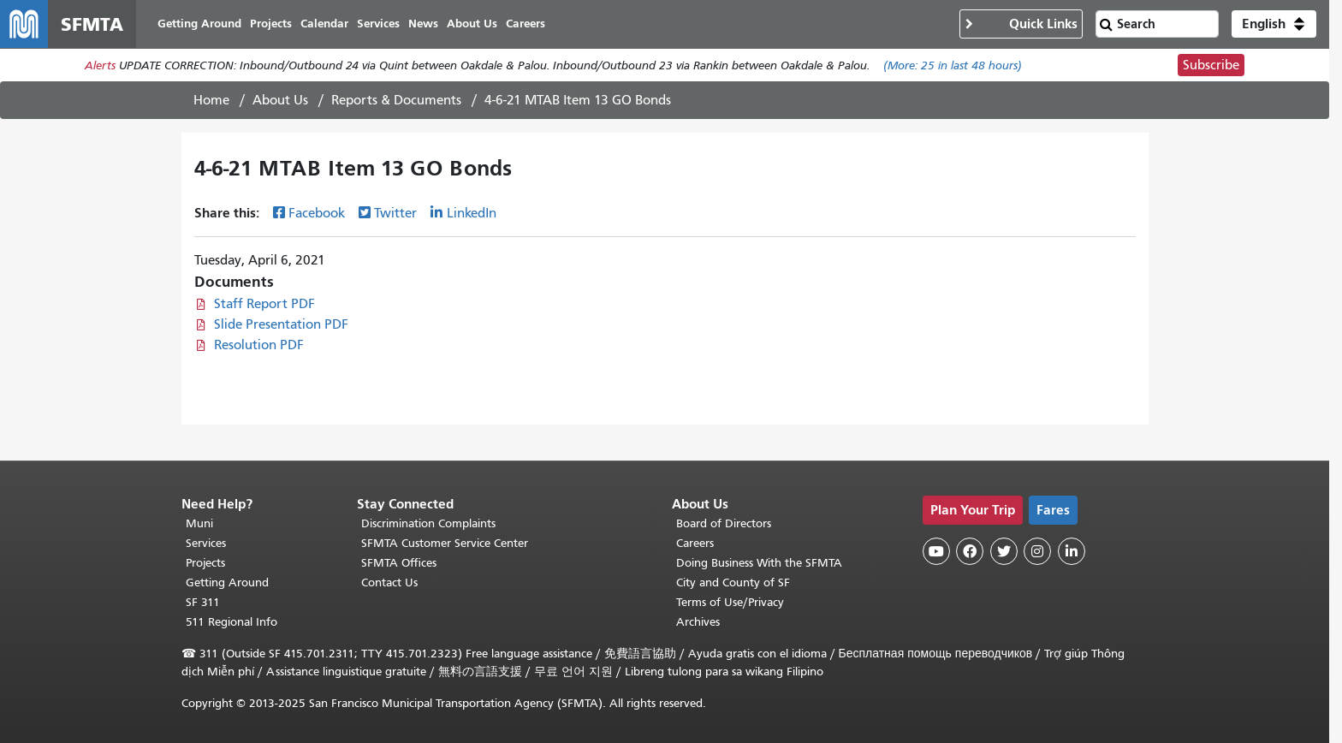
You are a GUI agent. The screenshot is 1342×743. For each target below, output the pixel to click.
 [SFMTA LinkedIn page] (1072, 551)
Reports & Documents (396, 100)
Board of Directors (723, 523)
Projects (205, 563)
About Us (280, 100)
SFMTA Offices (398, 563)
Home (211, 100)
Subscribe (1211, 65)
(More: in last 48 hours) (952, 65)
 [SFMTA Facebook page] (970, 551)
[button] (1274, 24)
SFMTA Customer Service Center (444, 543)
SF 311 (203, 602)
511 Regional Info (231, 622)
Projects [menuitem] (271, 23)
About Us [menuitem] (472, 23)
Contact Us (389, 582)
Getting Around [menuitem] (199, 23)
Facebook (316, 213)
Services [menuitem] (378, 23)
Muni (199, 523)
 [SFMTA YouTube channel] (936, 551)
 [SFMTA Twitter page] (1004, 551)
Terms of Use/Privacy (730, 602)
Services (206, 543)
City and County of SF (733, 582)
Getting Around (227, 582)
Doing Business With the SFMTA (759, 563)
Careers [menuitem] (525, 23)
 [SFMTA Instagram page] (1037, 551)
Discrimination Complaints (428, 523)
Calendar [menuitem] (324, 23)
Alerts (100, 65)
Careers (695, 543)
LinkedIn (471, 213)
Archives (698, 622)
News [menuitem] (423, 23)
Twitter (395, 213)
